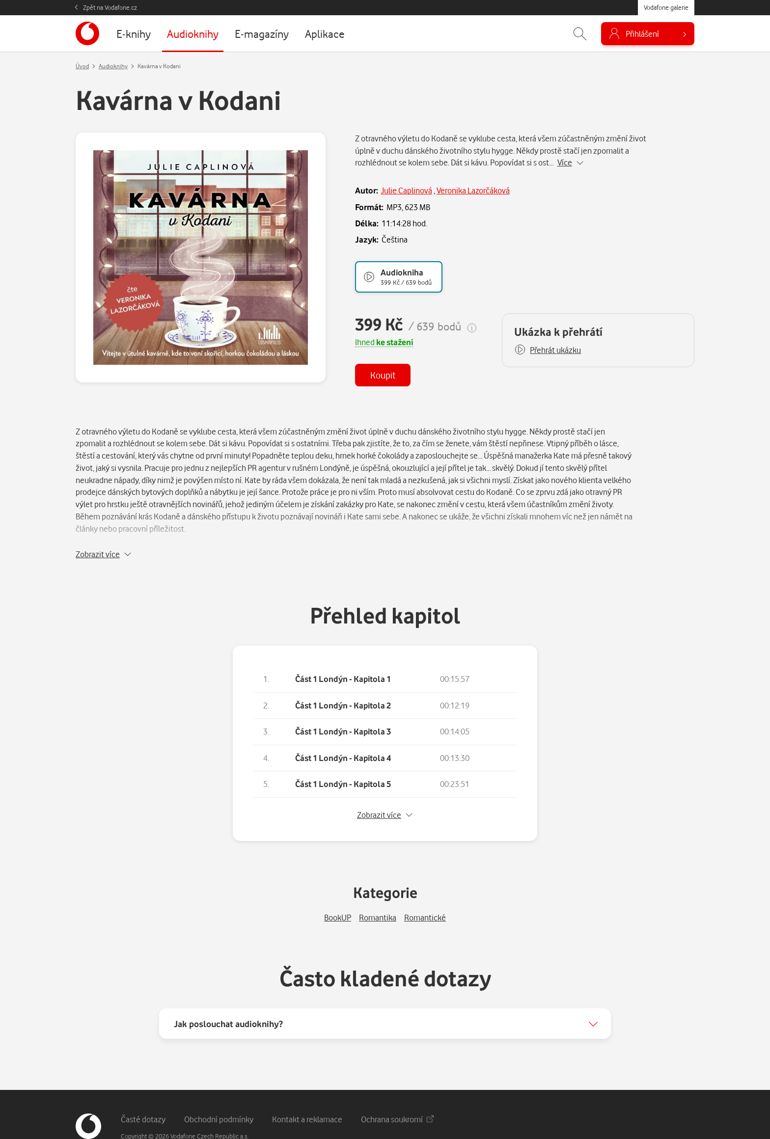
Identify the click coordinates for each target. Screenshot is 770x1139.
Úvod (82, 66)
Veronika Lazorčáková (473, 190)
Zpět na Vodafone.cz (110, 7)
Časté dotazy (143, 1093)
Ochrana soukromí (397, 1093)
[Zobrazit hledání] (580, 33)
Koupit (382, 374)
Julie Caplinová (406, 190)
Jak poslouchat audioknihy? (228, 998)
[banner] (87, 33)
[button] (547, 350)
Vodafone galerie (666, 7)
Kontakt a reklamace (307, 1093)
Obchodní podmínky (218, 1093)
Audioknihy (113, 66)
